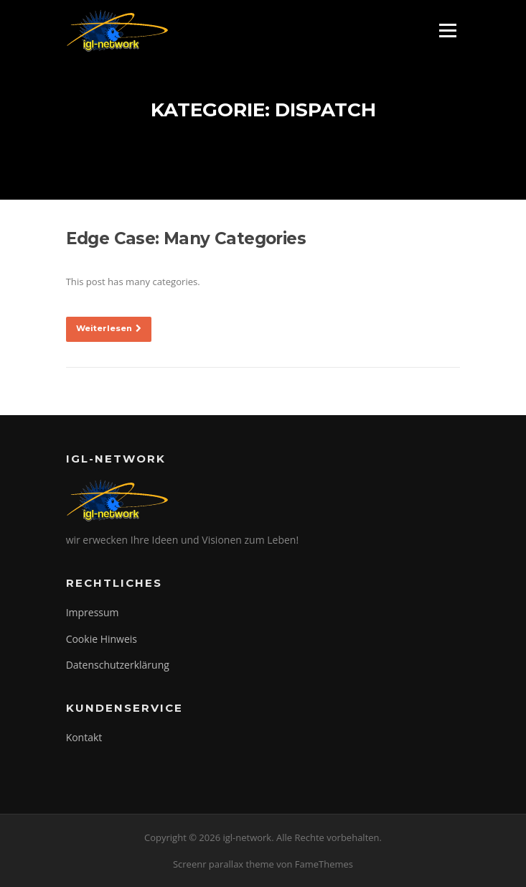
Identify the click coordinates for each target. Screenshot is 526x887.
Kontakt (84, 737)
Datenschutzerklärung (117, 665)
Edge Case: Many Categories (186, 238)
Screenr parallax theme (223, 864)
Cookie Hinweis (101, 639)
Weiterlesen (108, 328)
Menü (447, 30)
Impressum (92, 612)
